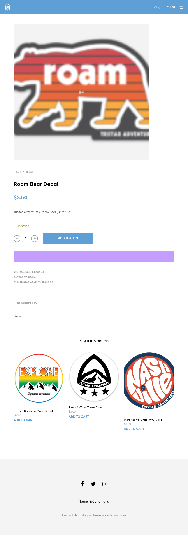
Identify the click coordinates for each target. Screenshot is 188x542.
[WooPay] (94, 256)
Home (17, 172)
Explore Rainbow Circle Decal (33, 411)
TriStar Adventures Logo (36, 282)
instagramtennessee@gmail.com (102, 515)
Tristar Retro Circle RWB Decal (143, 419)
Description (27, 303)
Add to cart (68, 238)
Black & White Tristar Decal (86, 407)
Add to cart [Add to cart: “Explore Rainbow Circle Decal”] (24, 420)
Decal (29, 172)
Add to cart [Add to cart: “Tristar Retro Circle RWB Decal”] (134, 429)
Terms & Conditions (94, 501)
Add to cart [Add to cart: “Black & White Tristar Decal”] (79, 416)
